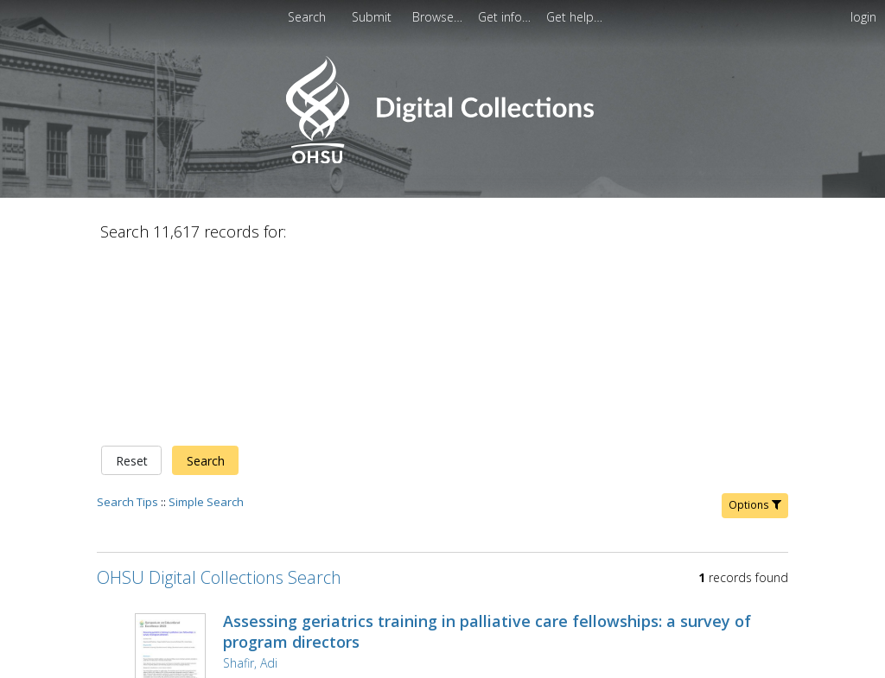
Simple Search (206, 320)
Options (755, 323)
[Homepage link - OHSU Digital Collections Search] (442, 159)
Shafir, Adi (250, 481)
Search (206, 279)
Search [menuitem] (307, 17)
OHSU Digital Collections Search (219, 396)
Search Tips (127, 320)
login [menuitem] (863, 17)
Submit (373, 17)
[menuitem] (439, 17)
